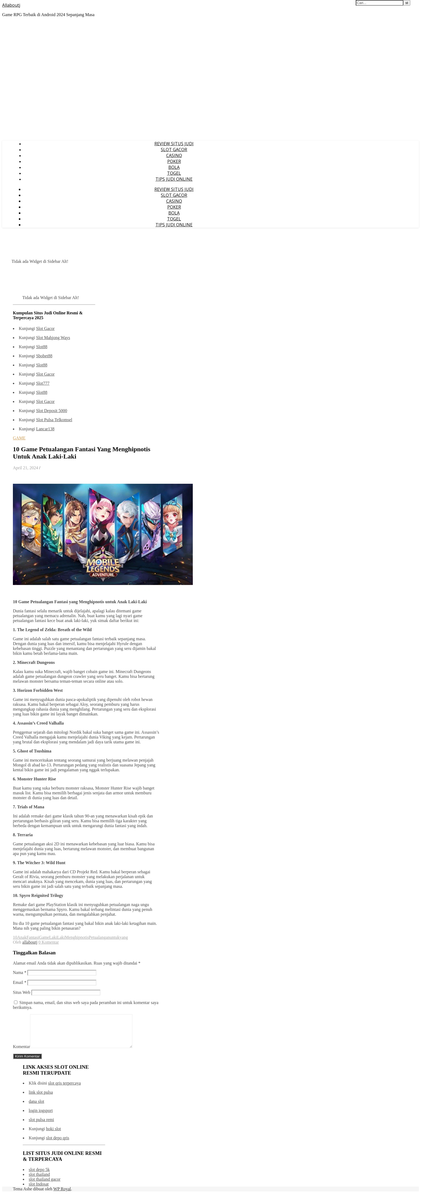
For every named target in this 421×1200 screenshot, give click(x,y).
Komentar (21, 1053)
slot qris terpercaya (64, 1089)
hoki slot (53, 1135)
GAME (19, 438)
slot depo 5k (39, 1176)
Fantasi (33, 937)
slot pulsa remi (41, 1126)
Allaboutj (11, 5)
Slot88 (41, 346)
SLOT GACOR (174, 149)
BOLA (174, 167)
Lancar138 (45, 429)
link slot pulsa (41, 1098)
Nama (19, 972)
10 (15, 937)
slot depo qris (57, 1144)
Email (19, 982)
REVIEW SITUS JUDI (174, 144)
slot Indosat (39, 1190)
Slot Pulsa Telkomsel (54, 419)
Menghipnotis (77, 937)
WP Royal (62, 1195)
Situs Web (21, 992)
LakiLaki (57, 937)
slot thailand (39, 1181)
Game (44, 937)
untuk (114, 937)
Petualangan (99, 937)
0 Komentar (48, 942)
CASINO (174, 155)
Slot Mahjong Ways (53, 337)
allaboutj (29, 942)
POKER (174, 161)
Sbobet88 (44, 356)
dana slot (36, 1108)
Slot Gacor (45, 328)
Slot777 (42, 383)
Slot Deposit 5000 (51, 410)
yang (123, 937)
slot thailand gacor (44, 1185)
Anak (22, 937)
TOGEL (174, 173)
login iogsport (41, 1117)
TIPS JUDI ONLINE (174, 179)
